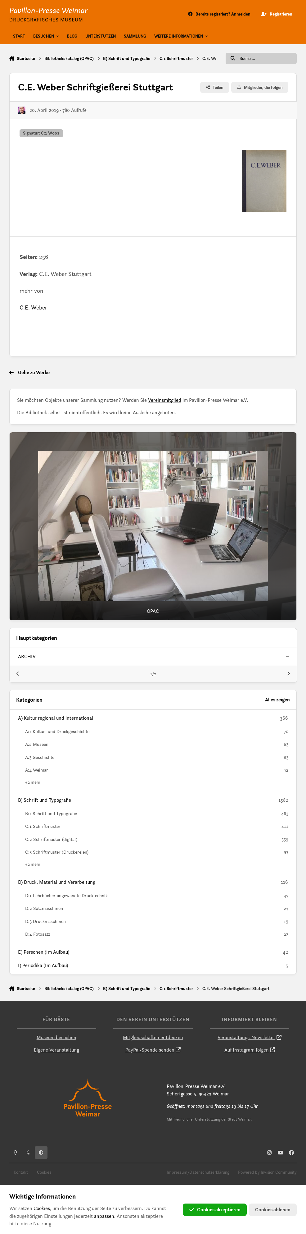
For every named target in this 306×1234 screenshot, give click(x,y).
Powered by (267, 1172)
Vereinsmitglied (164, 400)
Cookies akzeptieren (215, 1209)
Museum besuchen (56, 1037)
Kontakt (21, 1172)
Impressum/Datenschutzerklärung (198, 1172)
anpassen (104, 1216)
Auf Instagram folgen (246, 1050)
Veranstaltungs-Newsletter (246, 1037)
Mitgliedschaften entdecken (153, 1037)
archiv (27, 656)
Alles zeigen (277, 699)
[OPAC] (153, 526)
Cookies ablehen (272, 1209)
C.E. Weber (33, 307)
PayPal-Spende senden (149, 1050)
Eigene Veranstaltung (56, 1050)
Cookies (44, 1172)
